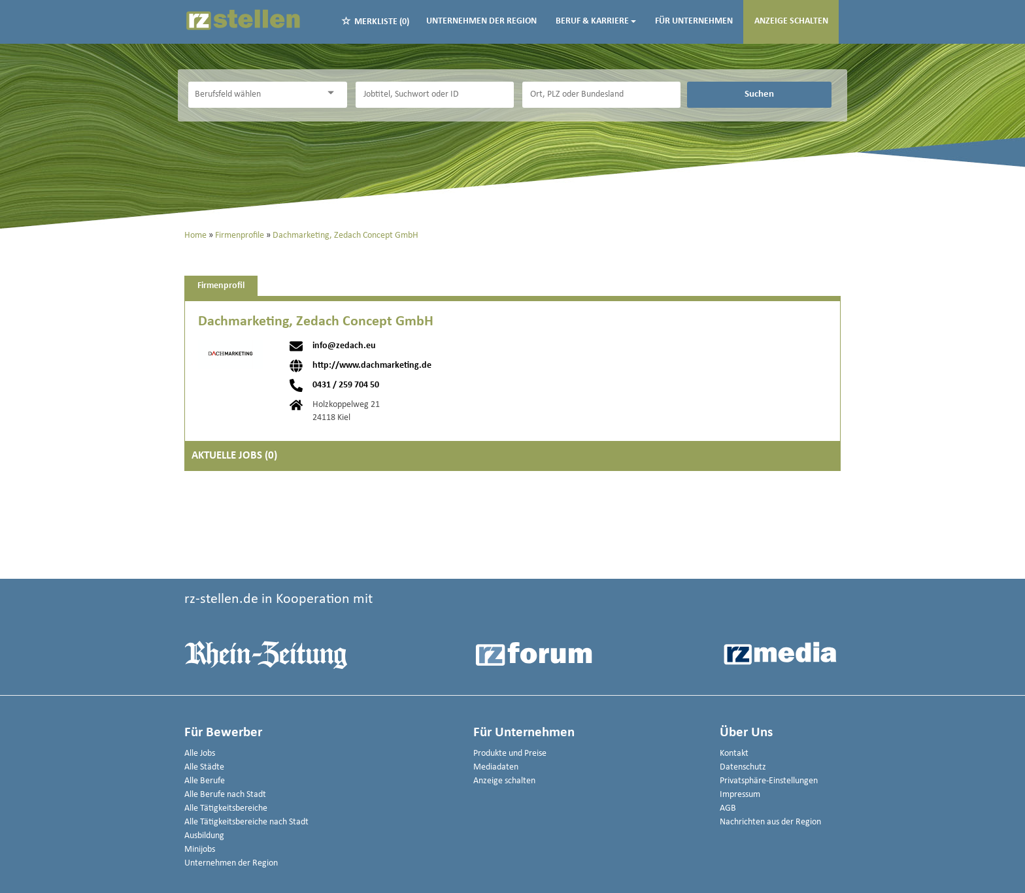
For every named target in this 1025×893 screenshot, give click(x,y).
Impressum (740, 795)
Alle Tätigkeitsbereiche (225, 808)
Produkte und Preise (509, 753)
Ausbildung (204, 836)
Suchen (759, 94)
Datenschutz (743, 767)
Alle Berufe (204, 781)
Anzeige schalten (791, 21)
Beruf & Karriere (596, 21)
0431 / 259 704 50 (345, 385)
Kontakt (734, 753)
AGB (728, 808)
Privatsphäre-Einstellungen (769, 781)
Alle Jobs (199, 753)
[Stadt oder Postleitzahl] (601, 95)
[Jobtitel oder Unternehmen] (435, 95)
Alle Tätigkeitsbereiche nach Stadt (246, 822)
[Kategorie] (254, 95)
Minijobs (199, 849)
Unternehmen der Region (481, 21)
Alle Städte (204, 767)
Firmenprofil (220, 286)
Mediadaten (495, 767)
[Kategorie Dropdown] (334, 93)
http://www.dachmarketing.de (371, 366)
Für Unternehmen (694, 21)
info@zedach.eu (344, 346)
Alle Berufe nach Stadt (225, 795)
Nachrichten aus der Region (770, 822)
